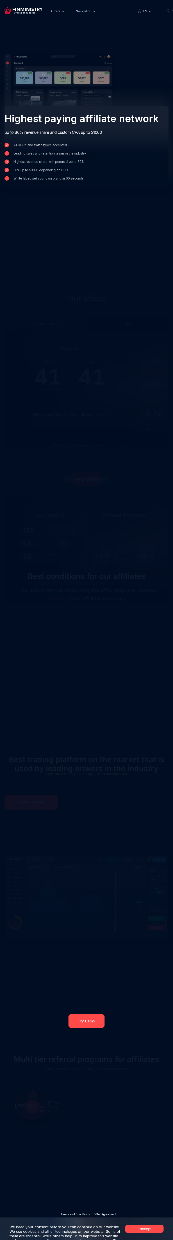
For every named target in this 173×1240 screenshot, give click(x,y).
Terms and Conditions (75, 1214)
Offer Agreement (104, 1214)
